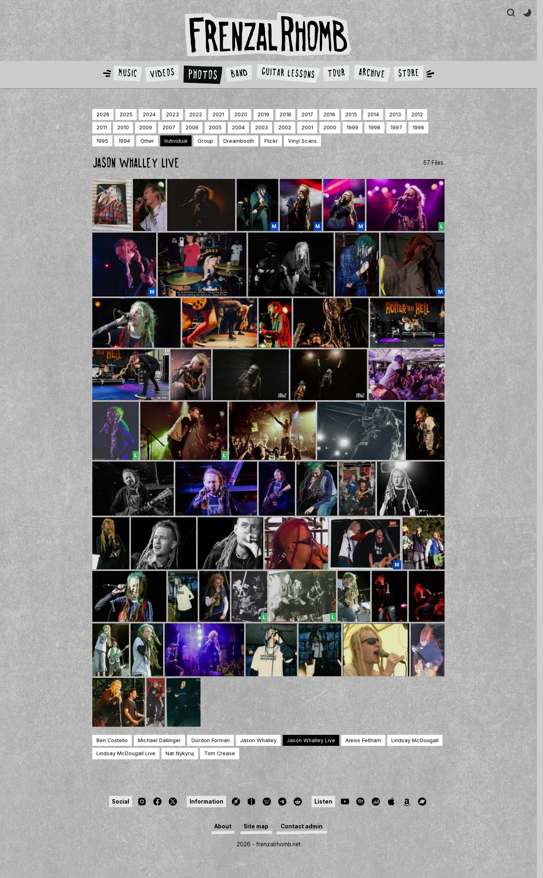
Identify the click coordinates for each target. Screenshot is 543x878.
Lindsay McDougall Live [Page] (125, 753)
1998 (374, 127)
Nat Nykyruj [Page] (180, 753)
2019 (263, 114)
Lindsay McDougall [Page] (414, 740)
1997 (396, 127)
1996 (418, 127)
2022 (195, 114)
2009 (145, 127)
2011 (101, 127)
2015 (351, 114)
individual (176, 141)
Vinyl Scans (302, 141)
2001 (307, 127)
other (147, 141)
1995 (102, 141)
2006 (191, 127)
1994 (124, 141)
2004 (238, 127)
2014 (373, 114)
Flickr (271, 141)
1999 (352, 127)
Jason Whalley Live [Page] (311, 740)
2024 (149, 114)
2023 (172, 114)
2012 (417, 114)
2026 (102, 114)
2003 (261, 127)
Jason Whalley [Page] (258, 740)
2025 (126, 114)
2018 (285, 114)
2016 (329, 114)
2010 (123, 127)
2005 (215, 127)
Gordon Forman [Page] (210, 740)
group (205, 141)
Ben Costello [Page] (112, 740)
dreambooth (238, 141)
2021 (218, 114)
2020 (240, 114)
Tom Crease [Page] (219, 753)
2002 (284, 127)
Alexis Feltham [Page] (363, 740)
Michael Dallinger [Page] (159, 740)
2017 (307, 114)
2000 (329, 127)
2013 (395, 114)
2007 (168, 127)
